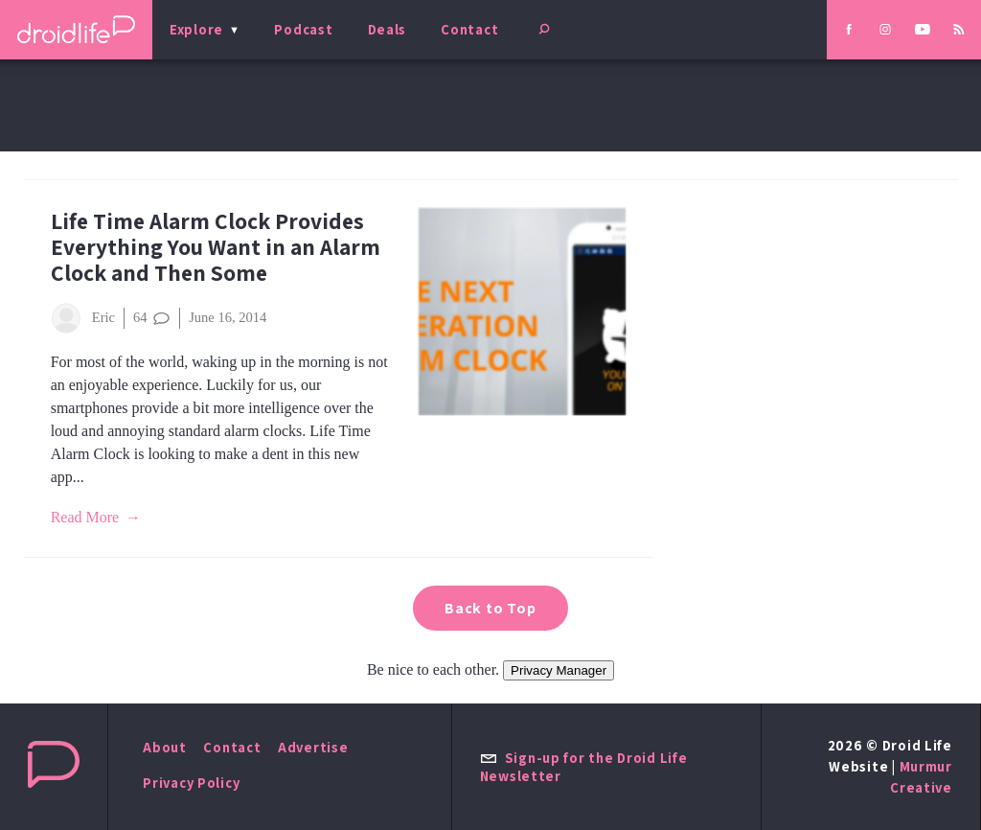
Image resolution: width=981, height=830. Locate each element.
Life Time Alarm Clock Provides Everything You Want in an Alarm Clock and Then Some (215, 247)
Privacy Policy (191, 782)
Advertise (313, 747)
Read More (85, 517)
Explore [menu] (196, 29)
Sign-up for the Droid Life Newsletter (584, 767)
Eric (83, 318)
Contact (469, 29)
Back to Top (490, 608)
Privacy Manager (558, 670)
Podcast (303, 29)
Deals (387, 29)
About (165, 747)
